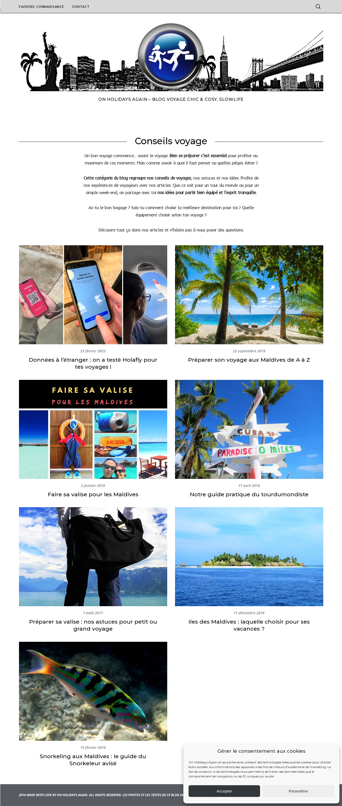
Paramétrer (298, 791)
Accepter (224, 791)
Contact (81, 6)
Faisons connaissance (41, 6)
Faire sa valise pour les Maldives (93, 494)
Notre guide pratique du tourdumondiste (249, 494)
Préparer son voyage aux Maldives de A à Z (249, 359)
